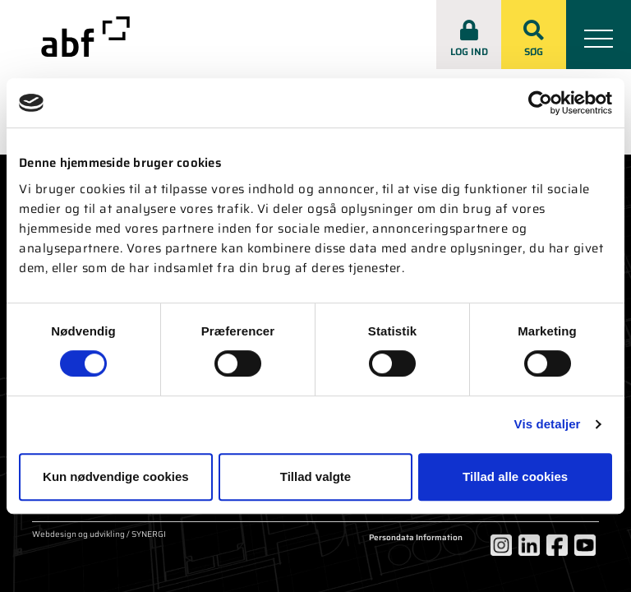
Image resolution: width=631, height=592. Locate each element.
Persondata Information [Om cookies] (416, 538)
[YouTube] (585, 545)
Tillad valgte (315, 476)
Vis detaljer (547, 424)
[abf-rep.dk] (85, 36)
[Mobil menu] (598, 34)
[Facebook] (557, 545)
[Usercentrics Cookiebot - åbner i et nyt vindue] (540, 102)
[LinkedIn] (529, 545)
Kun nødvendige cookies (116, 476)
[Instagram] (501, 545)
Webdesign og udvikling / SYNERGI (99, 535)
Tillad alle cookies (515, 476)
